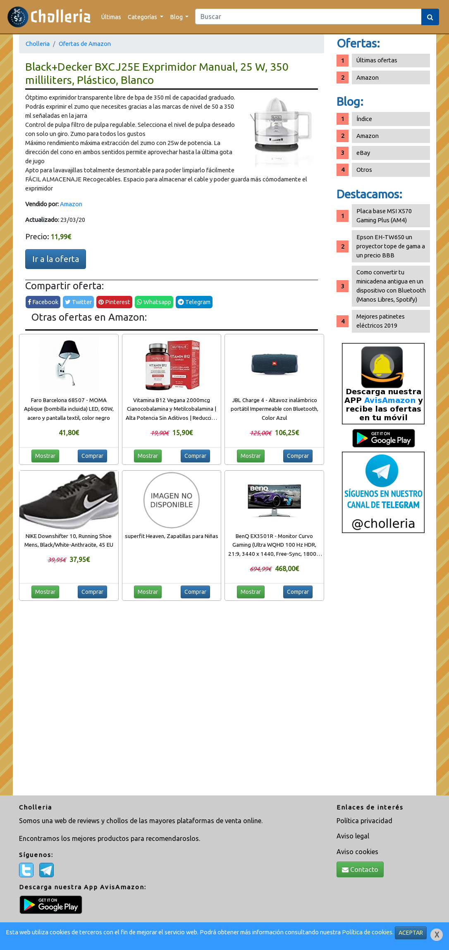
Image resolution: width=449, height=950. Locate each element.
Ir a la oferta (55, 259)
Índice (364, 118)
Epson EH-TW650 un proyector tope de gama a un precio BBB (390, 246)
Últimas (111, 16)
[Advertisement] (383, 667)
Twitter (78, 301)
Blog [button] (177, 16)
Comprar (92, 455)
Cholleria (38, 43)
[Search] (308, 16)
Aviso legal (353, 836)
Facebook (43, 301)
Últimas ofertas (376, 60)
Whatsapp (154, 301)
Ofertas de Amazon (85, 43)
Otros (364, 169)
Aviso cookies (357, 851)
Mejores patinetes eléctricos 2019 (380, 321)
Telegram (194, 301)
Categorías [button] (143, 16)
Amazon (71, 203)
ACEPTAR (411, 932)
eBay (363, 152)
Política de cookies (367, 932)
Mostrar (45, 455)
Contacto (360, 869)
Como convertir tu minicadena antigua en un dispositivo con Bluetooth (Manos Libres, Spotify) (391, 286)
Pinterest (114, 301)
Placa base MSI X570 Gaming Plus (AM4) (384, 215)
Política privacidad (364, 820)
